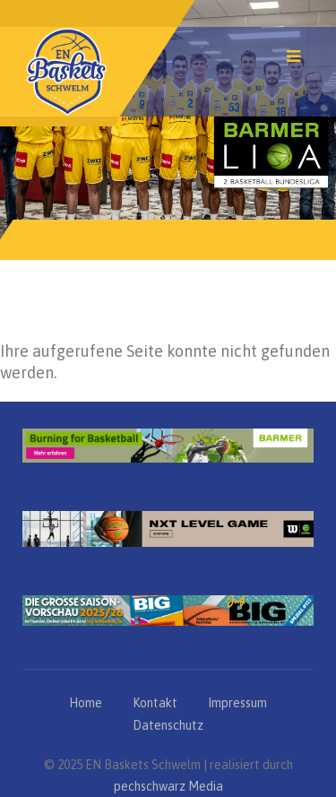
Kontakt (155, 703)
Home (85, 703)
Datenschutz (168, 725)
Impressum (237, 703)
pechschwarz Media (168, 786)
